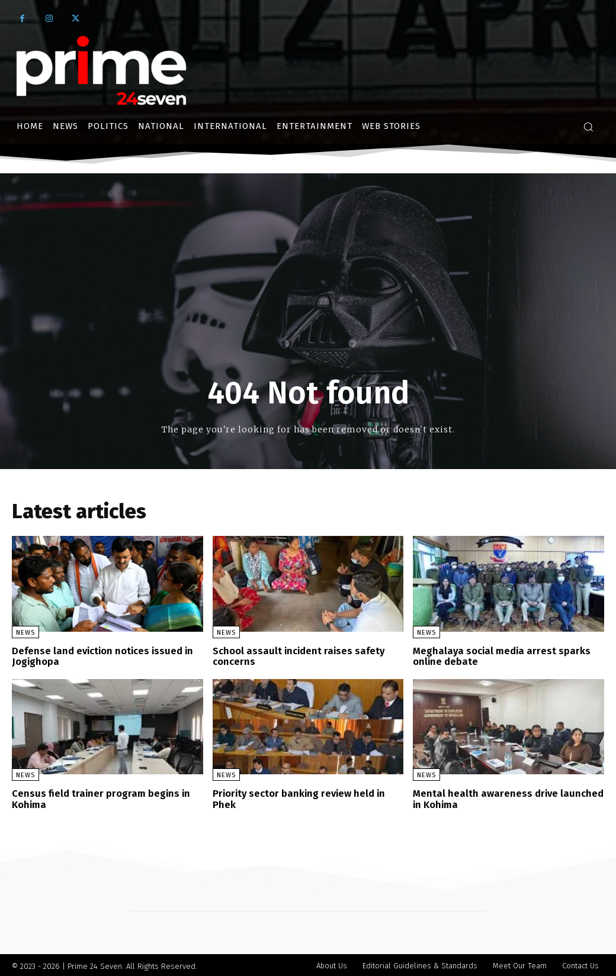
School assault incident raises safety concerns (297, 656)
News (25, 632)
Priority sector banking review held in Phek (298, 797)
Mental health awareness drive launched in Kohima (504, 797)
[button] (588, 127)
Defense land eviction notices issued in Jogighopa (101, 656)
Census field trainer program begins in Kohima (98, 797)
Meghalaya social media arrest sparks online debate (499, 656)
